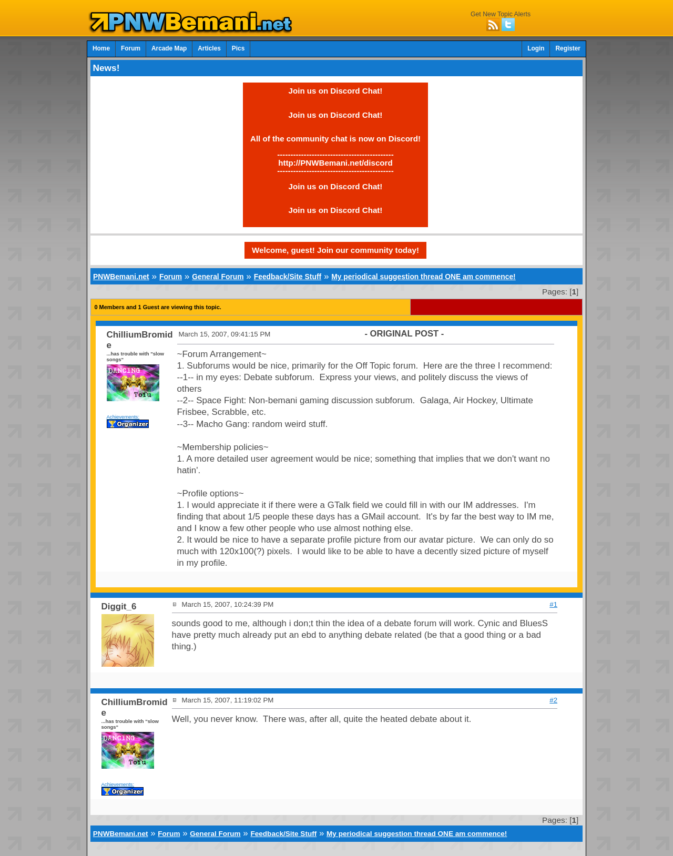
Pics (238, 48)
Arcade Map (169, 48)
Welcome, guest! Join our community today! (335, 250)
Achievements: (123, 417)
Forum (130, 48)
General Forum (217, 276)
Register (567, 48)
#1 (553, 604)
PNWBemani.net (121, 276)
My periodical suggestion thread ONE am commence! (423, 276)
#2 (553, 700)
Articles (209, 48)
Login (535, 48)
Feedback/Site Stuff (287, 276)
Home (101, 48)
